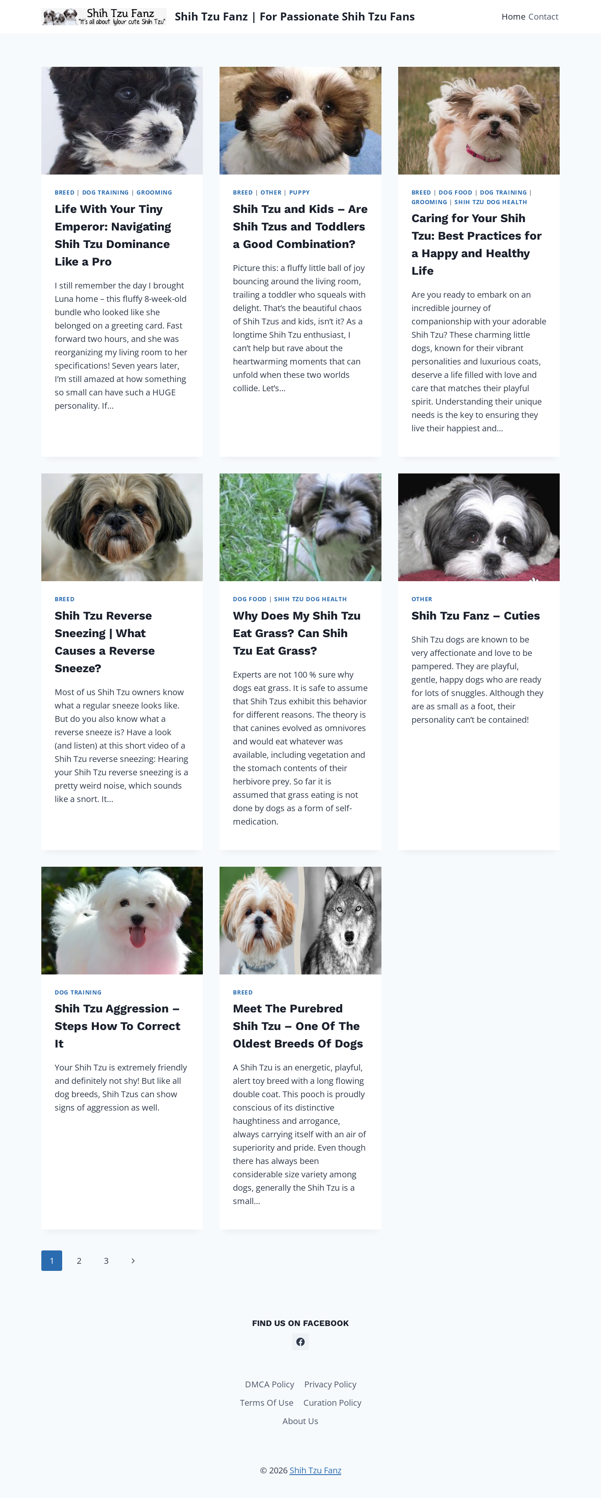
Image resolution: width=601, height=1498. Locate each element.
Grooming (154, 192)
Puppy (300, 192)
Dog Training (105, 192)
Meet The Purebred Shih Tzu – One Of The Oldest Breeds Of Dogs (298, 1026)
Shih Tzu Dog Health (491, 202)
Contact (543, 16)
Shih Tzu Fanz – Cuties (476, 615)
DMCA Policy (269, 1384)
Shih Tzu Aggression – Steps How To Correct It (117, 1026)
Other (271, 192)
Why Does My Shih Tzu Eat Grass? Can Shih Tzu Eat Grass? (297, 633)
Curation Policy (332, 1402)
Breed (65, 192)
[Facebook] (300, 1342)
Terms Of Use (266, 1402)
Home (513, 16)
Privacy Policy (330, 1384)
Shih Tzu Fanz (315, 1470)
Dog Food (455, 192)
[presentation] (122, 121)
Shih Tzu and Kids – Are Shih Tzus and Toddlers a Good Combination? (300, 226)
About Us (300, 1421)
